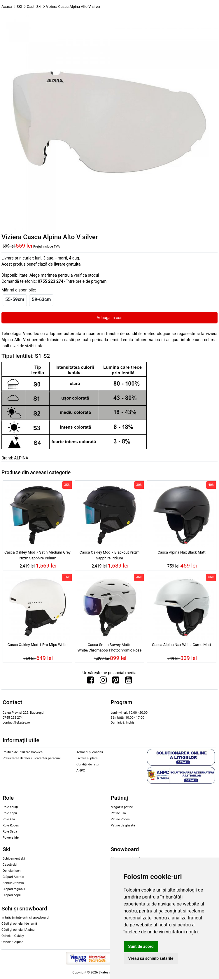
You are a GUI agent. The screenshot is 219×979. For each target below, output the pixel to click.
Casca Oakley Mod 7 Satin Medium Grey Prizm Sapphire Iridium (37, 555)
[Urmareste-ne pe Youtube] (128, 681)
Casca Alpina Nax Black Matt (181, 552)
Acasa (6, 6)
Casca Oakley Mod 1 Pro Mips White (38, 644)
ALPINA (21, 458)
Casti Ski (34, 6)
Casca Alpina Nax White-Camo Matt (181, 644)
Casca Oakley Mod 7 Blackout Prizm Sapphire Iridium (109, 555)
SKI (19, 6)
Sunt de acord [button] (141, 946)
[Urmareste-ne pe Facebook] (90, 681)
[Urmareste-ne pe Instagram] (103, 681)
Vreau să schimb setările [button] (151, 958)
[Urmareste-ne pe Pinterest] (116, 681)
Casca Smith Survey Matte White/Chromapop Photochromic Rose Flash (110, 648)
